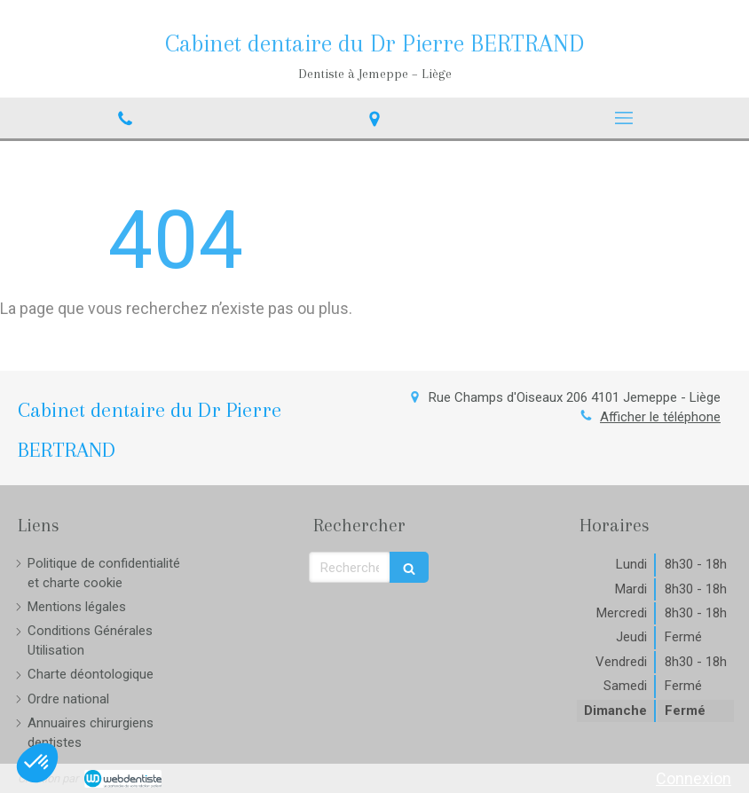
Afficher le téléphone (660, 417)
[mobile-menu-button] (624, 118)
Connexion (693, 778)
